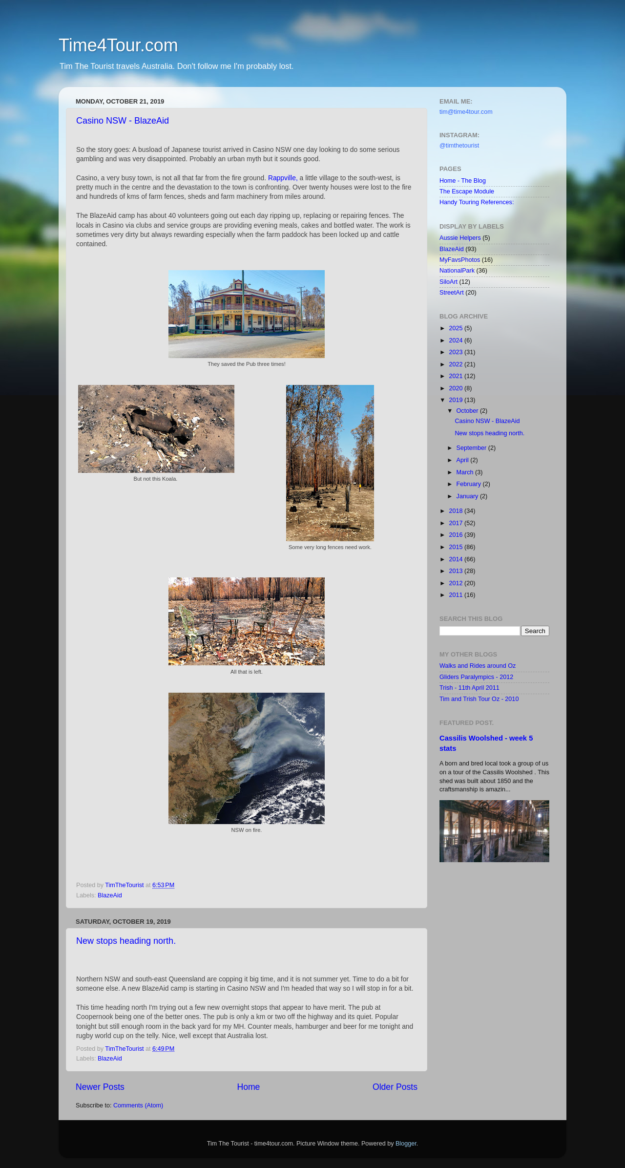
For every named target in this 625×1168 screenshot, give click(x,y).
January (468, 496)
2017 (456, 523)
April (464, 460)
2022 (456, 364)
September (472, 448)
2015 (456, 547)
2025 (456, 328)
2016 (456, 534)
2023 (456, 352)
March (466, 472)
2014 (456, 559)
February (470, 484)
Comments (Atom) (138, 1105)
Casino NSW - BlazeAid (122, 121)
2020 (456, 388)
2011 (456, 595)
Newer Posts (100, 1087)
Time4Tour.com (118, 45)
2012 (456, 583)
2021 (456, 376)
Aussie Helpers (460, 237)
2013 (456, 571)
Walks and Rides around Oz (477, 665)
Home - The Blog (462, 180)
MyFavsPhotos (459, 259)
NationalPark (457, 270)
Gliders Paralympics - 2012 (476, 677)
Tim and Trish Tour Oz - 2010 (479, 699)
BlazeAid (110, 895)
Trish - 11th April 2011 (469, 687)
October (468, 410)
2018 (456, 511)
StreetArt (451, 292)
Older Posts (395, 1087)
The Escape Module (466, 191)
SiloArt (448, 281)
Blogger (406, 1143)
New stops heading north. (126, 941)
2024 (456, 340)
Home (248, 1087)
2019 (456, 400)
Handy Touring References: (476, 202)
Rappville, (283, 178)
